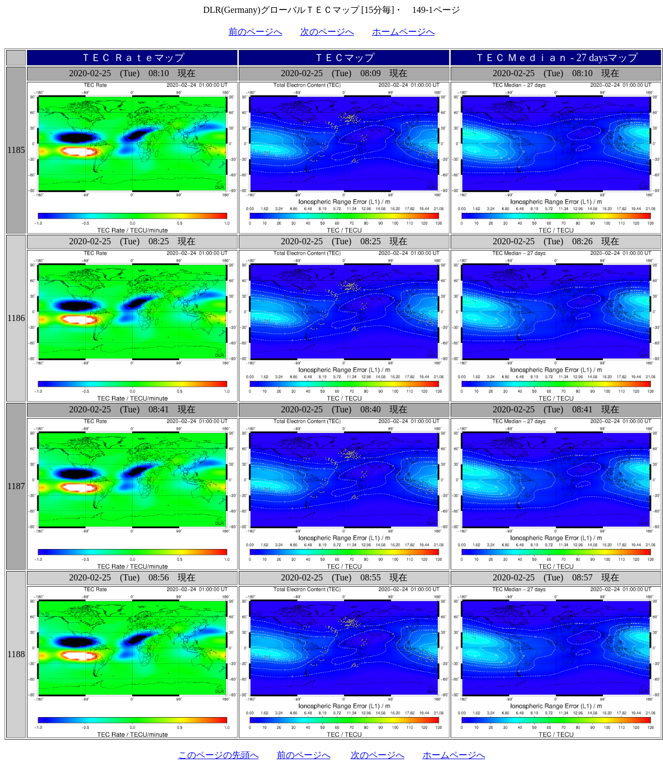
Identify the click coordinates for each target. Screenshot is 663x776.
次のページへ (327, 31)
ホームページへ (403, 31)
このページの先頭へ (218, 755)
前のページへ (255, 31)
